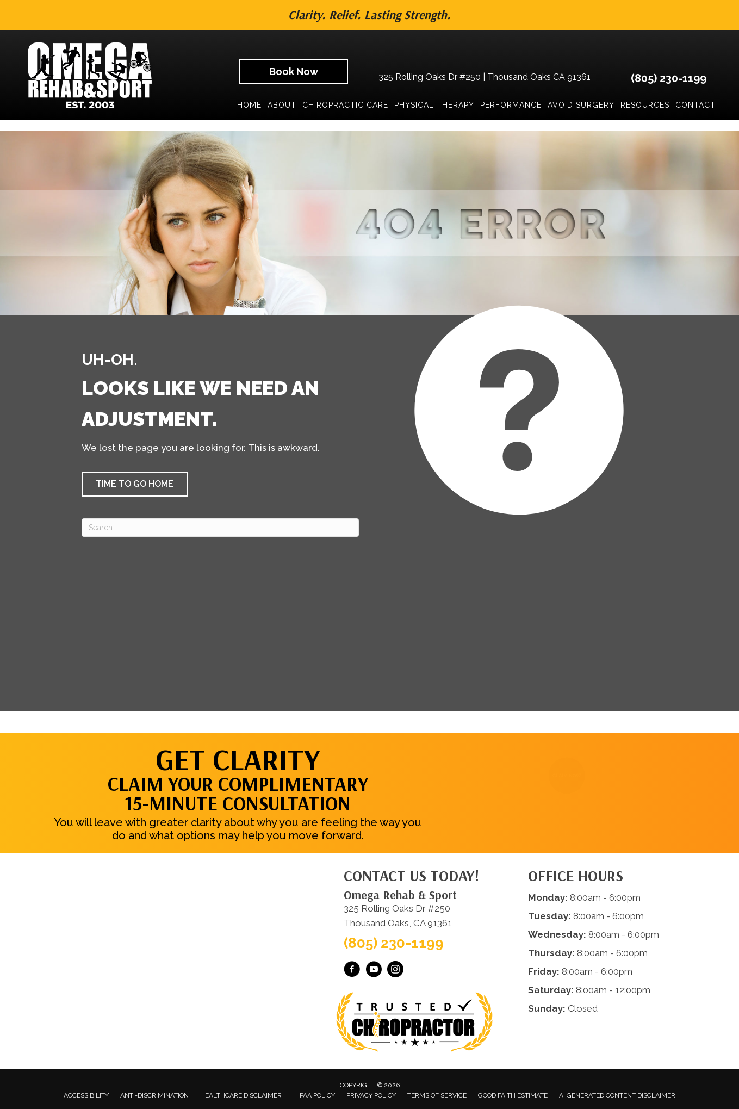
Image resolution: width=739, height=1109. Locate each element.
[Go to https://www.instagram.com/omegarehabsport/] (395, 971)
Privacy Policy (371, 1095)
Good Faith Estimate (513, 1095)
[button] (135, 484)
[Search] (220, 527)
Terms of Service (437, 1095)
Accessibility (86, 1095)
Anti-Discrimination (154, 1095)
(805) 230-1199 (668, 78)
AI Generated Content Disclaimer (617, 1095)
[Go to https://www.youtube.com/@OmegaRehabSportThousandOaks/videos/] (373, 971)
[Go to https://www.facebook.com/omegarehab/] (352, 971)
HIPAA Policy (314, 1095)
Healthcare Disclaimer (241, 1095)
